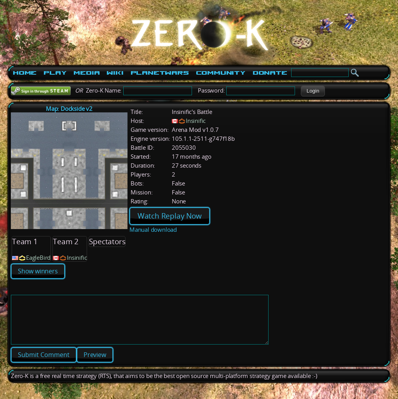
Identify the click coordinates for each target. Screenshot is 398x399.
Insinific (196, 120)
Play (55, 72)
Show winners (38, 271)
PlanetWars (160, 72)
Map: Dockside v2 (69, 108)
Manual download (153, 229)
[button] (313, 91)
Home (25, 72)
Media (86, 72)
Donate (270, 72)
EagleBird (38, 257)
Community (221, 72)
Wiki (114, 72)
